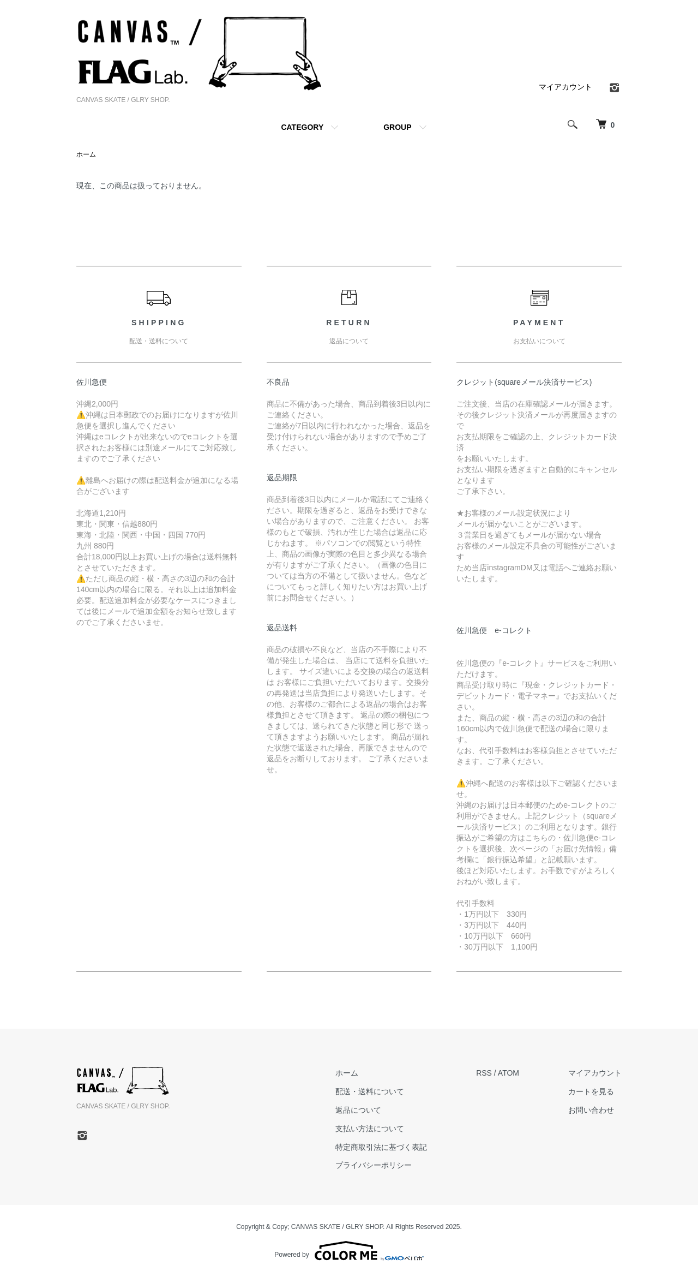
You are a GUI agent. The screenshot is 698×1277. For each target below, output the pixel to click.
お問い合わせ (591, 1110)
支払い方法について (369, 1128)
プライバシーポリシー (373, 1165)
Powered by (348, 1251)
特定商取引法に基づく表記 (381, 1147)
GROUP (397, 127)
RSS (484, 1073)
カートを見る (591, 1091)
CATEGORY (302, 127)
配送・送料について (369, 1091)
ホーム (86, 154)
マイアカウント (565, 86)
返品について (358, 1110)
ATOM (508, 1073)
